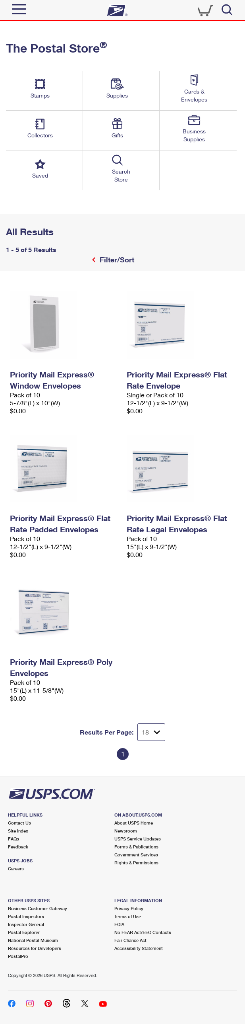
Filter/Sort (116, 259)
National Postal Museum (33, 940)
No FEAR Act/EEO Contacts (142, 932)
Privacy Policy (128, 908)
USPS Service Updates (137, 838)
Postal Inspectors (26, 916)
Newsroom (125, 830)
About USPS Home (133, 822)
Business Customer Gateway (37, 908)
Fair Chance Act (130, 940)
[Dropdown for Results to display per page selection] (151, 732)
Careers (16, 868)
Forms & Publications (136, 846)
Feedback (18, 846)
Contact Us (19, 822)
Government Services (136, 854)
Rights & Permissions (136, 862)
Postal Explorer (24, 932)
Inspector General (26, 924)
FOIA (119, 924)
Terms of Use (127, 916)
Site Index (18, 830)
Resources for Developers (34, 948)
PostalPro (18, 956)
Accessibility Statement (138, 948)
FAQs (13, 838)
